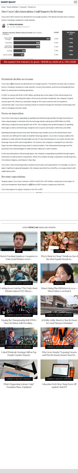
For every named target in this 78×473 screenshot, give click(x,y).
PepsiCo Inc (32, 7)
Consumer (23, 7)
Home (3, 7)
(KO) (12, 84)
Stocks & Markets (12, 7)
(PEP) (31, 185)
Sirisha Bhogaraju (16, 24)
